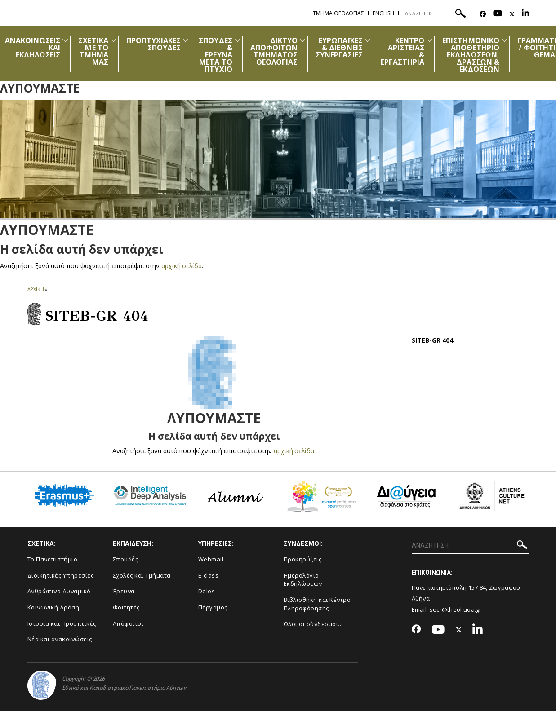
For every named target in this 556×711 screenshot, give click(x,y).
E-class (208, 575)
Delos (206, 591)
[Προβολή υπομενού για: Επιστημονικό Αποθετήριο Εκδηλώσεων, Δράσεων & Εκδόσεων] (504, 40)
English (383, 13)
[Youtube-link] (497, 14)
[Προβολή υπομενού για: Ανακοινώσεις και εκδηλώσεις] (65, 40)
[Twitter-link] (512, 14)
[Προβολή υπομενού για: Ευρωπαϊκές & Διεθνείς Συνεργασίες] (368, 40)
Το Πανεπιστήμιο (52, 559)
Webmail (211, 559)
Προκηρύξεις (303, 559)
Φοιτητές (126, 607)
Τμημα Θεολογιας (338, 13)
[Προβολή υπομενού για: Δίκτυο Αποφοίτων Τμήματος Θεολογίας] (302, 40)
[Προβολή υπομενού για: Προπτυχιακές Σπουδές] (186, 40)
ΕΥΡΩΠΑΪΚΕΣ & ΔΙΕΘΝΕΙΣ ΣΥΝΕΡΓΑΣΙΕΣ (339, 47)
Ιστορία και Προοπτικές (61, 623)
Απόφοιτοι (128, 623)
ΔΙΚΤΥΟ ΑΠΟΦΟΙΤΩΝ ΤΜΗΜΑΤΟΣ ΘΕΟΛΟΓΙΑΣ (274, 51)
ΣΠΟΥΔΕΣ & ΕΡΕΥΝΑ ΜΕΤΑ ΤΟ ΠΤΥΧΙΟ (215, 54)
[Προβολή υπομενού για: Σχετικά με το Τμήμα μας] (113, 40)
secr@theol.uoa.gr (456, 609)
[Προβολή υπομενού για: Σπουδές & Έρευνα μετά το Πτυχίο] (237, 40)
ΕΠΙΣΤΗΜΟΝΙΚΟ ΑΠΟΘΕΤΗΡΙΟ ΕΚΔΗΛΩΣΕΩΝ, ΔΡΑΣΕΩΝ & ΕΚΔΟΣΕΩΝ (470, 54)
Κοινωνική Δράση (53, 607)
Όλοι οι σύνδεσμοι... (313, 624)
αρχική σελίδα (181, 265)
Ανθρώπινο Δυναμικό (59, 591)
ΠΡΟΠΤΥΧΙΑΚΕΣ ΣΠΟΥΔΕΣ (153, 44)
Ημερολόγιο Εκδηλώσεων (303, 579)
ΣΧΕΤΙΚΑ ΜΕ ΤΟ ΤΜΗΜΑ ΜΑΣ (93, 51)
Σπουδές (125, 559)
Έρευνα (124, 591)
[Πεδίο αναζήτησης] (436, 13)
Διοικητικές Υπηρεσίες (60, 575)
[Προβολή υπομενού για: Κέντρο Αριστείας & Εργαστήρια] (429, 40)
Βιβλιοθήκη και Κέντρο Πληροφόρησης (317, 604)
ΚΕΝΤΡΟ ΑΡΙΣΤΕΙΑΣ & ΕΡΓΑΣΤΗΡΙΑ (403, 51)
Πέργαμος (212, 607)
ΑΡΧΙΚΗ (35, 289)
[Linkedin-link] (525, 14)
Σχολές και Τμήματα (142, 575)
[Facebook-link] (483, 14)
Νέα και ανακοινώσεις (59, 639)
